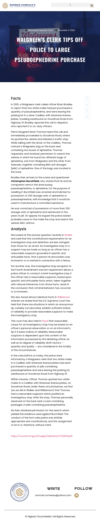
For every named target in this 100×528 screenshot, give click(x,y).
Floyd (45, 321)
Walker (68, 235)
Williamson (63, 297)
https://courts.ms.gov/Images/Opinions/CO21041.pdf (42, 436)
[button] (70, 5)
